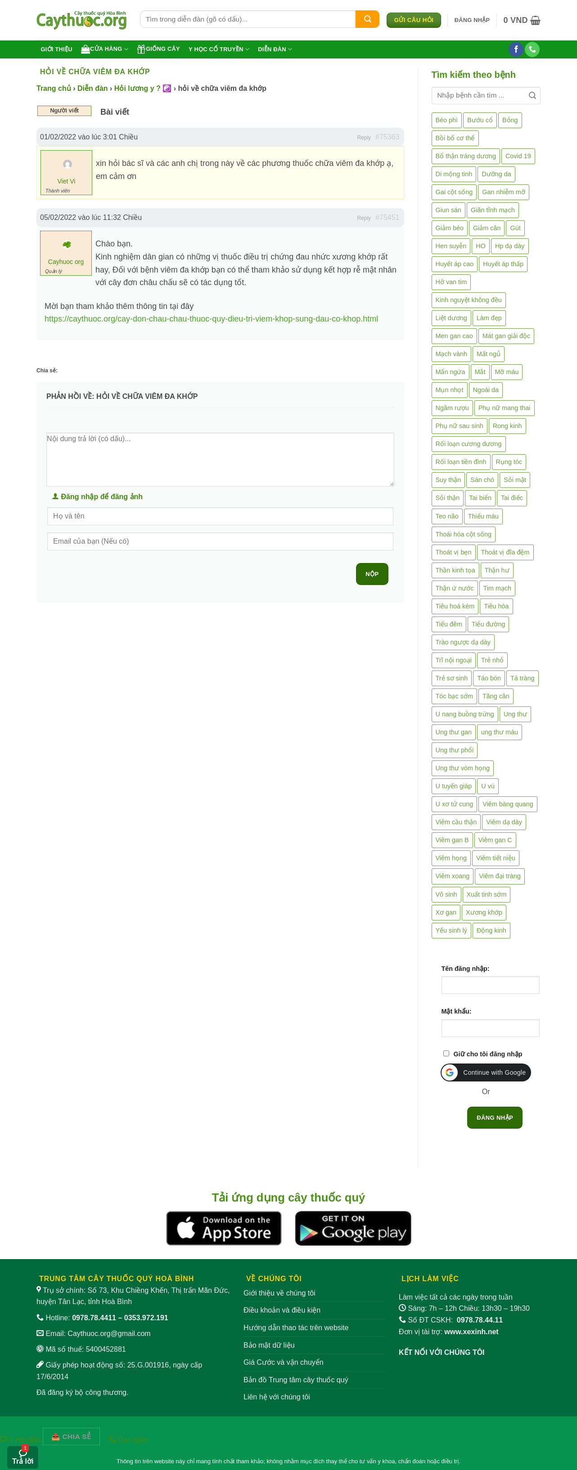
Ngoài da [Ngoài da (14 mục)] (486, 389)
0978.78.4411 (94, 1318)
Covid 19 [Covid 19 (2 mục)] (518, 156)
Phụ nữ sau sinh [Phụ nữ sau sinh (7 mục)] (459, 425)
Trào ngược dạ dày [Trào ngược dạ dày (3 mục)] (463, 642)
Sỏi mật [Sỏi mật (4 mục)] (515, 479)
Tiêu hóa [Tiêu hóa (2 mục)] (496, 606)
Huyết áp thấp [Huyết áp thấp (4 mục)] (503, 264)
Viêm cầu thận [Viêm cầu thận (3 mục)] (456, 822)
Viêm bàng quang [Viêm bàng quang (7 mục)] (507, 804)
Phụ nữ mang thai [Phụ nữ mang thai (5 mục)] (504, 407)
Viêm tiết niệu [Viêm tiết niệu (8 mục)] (495, 858)
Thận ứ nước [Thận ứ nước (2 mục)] (455, 588)
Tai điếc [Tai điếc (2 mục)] (512, 497)
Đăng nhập (495, 1117)
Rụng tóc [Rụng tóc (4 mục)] (509, 461)
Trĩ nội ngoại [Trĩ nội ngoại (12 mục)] (454, 660)
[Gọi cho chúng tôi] (532, 49)
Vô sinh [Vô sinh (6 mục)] (446, 894)
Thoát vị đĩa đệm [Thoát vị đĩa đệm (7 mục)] (505, 552)
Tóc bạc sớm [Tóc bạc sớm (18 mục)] (454, 696)
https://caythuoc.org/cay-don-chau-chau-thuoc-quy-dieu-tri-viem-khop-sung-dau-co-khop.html (211, 318)
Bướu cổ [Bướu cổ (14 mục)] (480, 120)
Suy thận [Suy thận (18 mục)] (448, 479)
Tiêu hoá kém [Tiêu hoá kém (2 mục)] (455, 606)
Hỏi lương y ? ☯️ (142, 88)
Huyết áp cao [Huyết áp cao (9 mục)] (455, 264)
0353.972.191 (146, 1318)
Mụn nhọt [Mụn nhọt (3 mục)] (450, 389)
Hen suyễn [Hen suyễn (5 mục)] (451, 246)
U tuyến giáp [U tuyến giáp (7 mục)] (454, 786)
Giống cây (158, 49)
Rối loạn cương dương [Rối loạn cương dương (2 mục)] (469, 443)
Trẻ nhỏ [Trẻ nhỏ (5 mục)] (492, 660)
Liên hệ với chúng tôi (276, 1397)
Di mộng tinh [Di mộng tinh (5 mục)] (454, 174)
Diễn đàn (275, 49)
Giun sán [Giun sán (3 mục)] (449, 210)
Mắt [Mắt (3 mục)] (480, 371)
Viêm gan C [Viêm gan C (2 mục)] (495, 840)
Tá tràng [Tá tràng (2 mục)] (522, 678)
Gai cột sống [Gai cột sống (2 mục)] (454, 192)
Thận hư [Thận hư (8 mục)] (497, 570)
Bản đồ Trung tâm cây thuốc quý (295, 1380)
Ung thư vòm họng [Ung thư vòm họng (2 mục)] (463, 768)
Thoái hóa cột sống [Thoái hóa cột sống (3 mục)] (463, 534)
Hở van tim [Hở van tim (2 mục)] (451, 282)
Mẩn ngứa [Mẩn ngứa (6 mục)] (450, 371)
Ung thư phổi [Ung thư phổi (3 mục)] (455, 750)
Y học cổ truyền (219, 49)
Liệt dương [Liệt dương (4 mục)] (451, 318)
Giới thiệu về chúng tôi (279, 1293)
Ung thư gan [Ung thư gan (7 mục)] (454, 732)
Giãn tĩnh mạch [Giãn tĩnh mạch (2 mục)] (493, 210)
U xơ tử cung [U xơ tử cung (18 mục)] (454, 804)
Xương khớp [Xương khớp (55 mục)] (484, 912)
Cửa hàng (104, 49)
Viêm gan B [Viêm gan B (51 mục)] (452, 840)
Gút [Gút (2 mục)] (515, 228)
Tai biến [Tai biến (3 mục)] (480, 497)
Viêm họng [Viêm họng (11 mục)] (451, 858)
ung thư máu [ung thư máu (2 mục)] (499, 732)
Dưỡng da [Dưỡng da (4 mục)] (496, 174)
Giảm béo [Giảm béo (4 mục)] (450, 228)
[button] (472, 20)
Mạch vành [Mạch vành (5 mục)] (451, 353)
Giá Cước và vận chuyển (283, 1362)
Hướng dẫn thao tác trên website (296, 1327)
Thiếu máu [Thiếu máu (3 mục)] (483, 516)
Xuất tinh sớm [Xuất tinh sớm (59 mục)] (487, 894)
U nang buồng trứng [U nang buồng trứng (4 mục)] (465, 714)
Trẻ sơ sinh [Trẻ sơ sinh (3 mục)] (452, 678)
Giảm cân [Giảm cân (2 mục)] (487, 228)
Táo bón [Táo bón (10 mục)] (489, 678)
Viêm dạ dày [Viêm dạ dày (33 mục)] (504, 822)
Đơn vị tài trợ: (449, 1332)
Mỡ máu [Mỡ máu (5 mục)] (507, 371)
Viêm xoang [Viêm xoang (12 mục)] (453, 876)
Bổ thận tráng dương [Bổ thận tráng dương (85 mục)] (466, 156)
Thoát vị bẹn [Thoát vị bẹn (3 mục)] (454, 552)
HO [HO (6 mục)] (481, 246)
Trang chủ (53, 88)
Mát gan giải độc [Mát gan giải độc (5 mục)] (506, 336)
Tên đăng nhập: (466, 968)
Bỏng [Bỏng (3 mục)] (510, 120)
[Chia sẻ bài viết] (71, 1436)
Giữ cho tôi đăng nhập (488, 1054)
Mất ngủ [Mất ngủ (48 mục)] (488, 353)
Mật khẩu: (457, 1011)
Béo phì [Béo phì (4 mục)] (447, 120)
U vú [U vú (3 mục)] (488, 786)
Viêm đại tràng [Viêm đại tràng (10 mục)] (500, 876)
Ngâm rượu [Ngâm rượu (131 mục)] (452, 407)
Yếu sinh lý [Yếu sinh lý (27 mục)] (451, 930)
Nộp (372, 574)
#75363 (387, 137)
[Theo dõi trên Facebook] (516, 49)
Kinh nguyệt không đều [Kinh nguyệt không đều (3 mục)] (469, 300)
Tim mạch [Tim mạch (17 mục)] (497, 588)
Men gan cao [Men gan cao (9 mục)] (454, 336)
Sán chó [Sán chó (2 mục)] (482, 479)
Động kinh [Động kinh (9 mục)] (491, 930)
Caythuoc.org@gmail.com (109, 1333)
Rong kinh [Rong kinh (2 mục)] (507, 425)
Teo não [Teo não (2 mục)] (447, 516)
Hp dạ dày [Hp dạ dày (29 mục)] (510, 246)
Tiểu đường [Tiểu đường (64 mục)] (488, 624)
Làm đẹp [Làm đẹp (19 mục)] (489, 318)
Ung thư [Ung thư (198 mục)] (515, 714)
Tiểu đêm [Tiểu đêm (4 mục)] (449, 624)
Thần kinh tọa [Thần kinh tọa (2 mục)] (455, 570)
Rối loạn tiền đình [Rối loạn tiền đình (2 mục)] (461, 461)
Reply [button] (364, 137)
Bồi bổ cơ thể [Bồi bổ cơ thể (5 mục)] (455, 138)
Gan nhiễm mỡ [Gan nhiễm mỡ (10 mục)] (503, 192)
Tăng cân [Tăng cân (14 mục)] (495, 696)
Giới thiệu (56, 49)
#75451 (387, 217)
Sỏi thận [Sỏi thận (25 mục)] (448, 497)
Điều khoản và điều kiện (281, 1310)
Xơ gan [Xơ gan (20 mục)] (446, 912)
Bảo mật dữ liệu (269, 1345)
